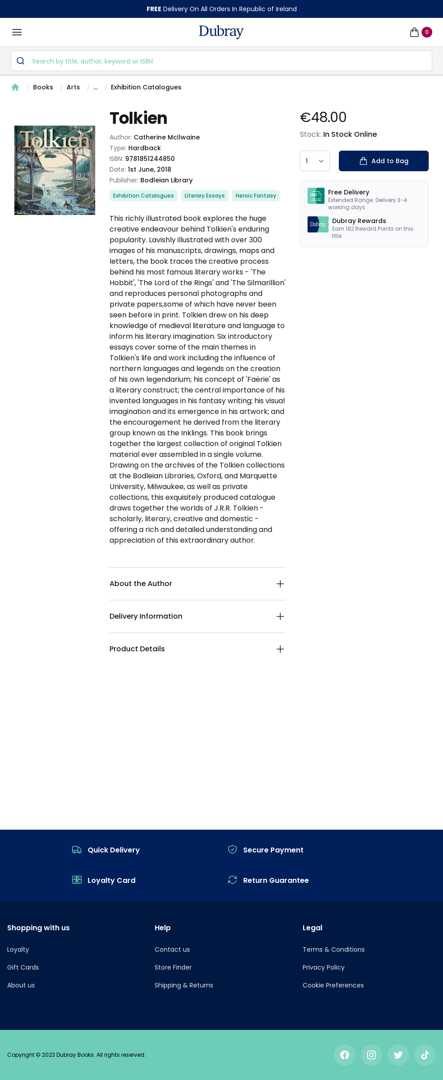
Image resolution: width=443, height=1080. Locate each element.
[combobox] (221, 61)
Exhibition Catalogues (146, 87)
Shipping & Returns (184, 985)
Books (43, 87)
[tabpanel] (54, 170)
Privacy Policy (324, 967)
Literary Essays (205, 195)
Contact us (172, 949)
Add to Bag (384, 160)
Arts (73, 87)
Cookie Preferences (333, 985)
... (95, 87)
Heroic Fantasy (256, 195)
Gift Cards (23, 967)
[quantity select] (315, 161)
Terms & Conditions (334, 949)
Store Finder (173, 967)
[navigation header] (221, 32)
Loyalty (18, 949)
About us (21, 985)
